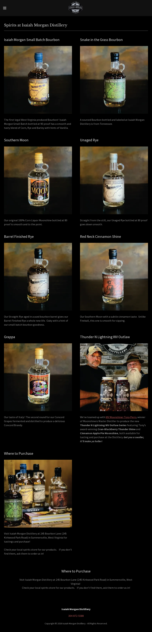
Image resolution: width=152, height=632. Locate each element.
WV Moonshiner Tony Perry (121, 417)
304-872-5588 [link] (76, 615)
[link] (76, 8)
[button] (12, 8)
